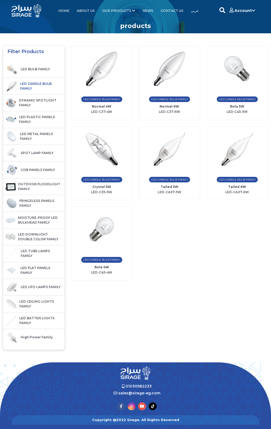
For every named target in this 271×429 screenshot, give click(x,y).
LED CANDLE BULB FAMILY (28, 86)
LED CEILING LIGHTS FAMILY (29, 304)
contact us (172, 11)
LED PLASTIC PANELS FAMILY (30, 119)
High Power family (29, 337)
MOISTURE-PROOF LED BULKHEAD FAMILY (31, 220)
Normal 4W (101, 106)
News (147, 11)
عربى (195, 11)
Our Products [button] (118, 11)
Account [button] (242, 10)
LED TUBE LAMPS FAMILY (27, 253)
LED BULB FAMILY (27, 69)
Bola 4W (101, 267)
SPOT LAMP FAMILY (29, 153)
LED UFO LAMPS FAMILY (33, 287)
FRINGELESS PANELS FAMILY (29, 203)
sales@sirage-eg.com (137, 393)
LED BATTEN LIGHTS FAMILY (30, 320)
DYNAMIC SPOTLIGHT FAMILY (30, 103)
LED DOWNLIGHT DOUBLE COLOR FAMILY (31, 237)
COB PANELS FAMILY (30, 170)
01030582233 (137, 386)
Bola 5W (237, 106)
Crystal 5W (101, 187)
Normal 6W (169, 106)
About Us (86, 11)
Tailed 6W (237, 187)
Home (63, 11)
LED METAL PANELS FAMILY (29, 136)
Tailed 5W (169, 187)
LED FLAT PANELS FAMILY (27, 270)
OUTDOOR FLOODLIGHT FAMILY (32, 186)
